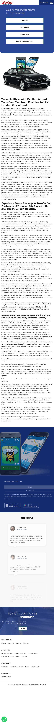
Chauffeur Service (20, 653)
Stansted (13, 667)
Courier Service (33, 653)
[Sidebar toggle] (51, 3)
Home (3, 643)
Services (18, 643)
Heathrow (4, 667)
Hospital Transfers (7, 656)
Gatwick (20, 667)
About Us (10, 643)
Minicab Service (6, 653)
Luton (27, 667)
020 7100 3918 (17, 13)
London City (35, 667)
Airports (26, 643)
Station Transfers (21, 656)
